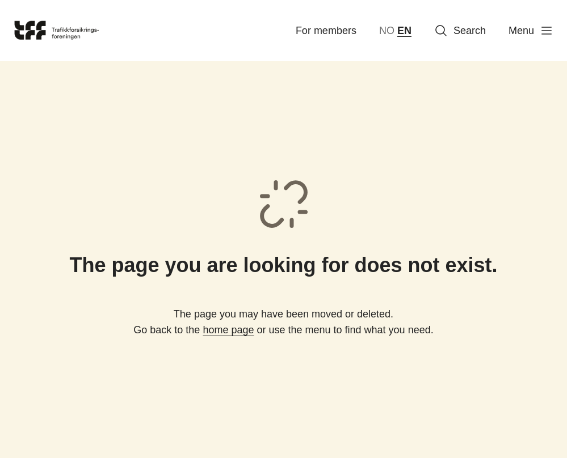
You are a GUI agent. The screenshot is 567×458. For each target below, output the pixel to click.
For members (326, 30)
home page (228, 330)
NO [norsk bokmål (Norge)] (386, 30)
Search (460, 30)
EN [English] (404, 30)
